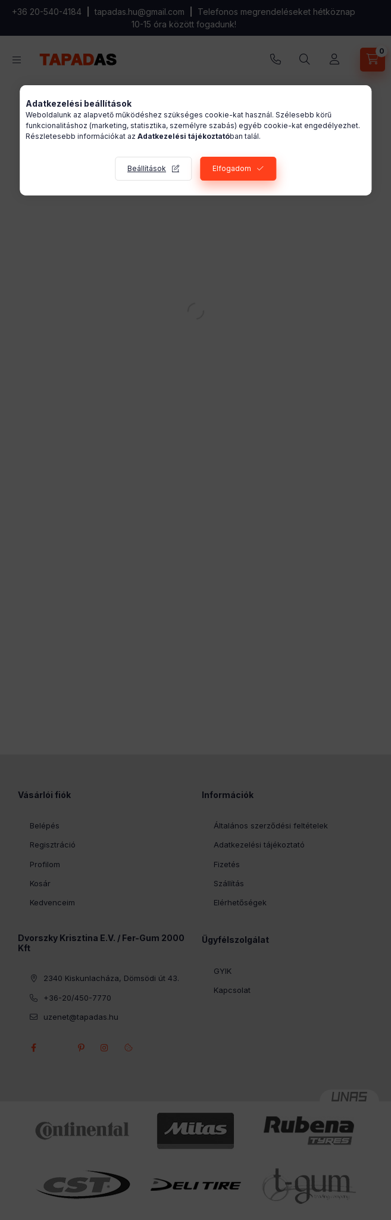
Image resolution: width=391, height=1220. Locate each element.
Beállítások (146, 168)
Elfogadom (231, 168)
